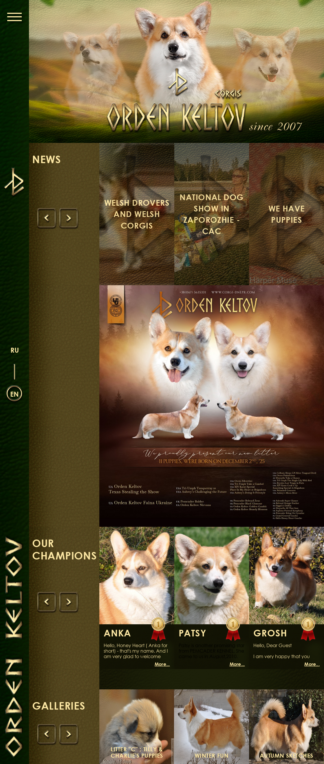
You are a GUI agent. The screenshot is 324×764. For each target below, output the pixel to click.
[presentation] (47, 218)
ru (14, 350)
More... (162, 664)
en (14, 394)
